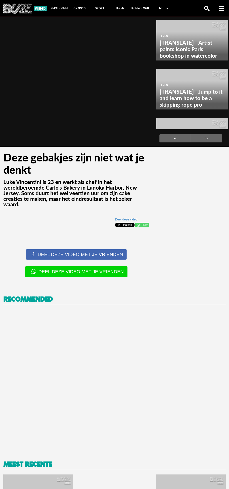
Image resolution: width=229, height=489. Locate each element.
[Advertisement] (114, 381)
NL (163, 8)
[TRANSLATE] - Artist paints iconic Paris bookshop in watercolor (188, 49)
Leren (164, 36)
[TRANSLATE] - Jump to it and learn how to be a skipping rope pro (191, 98)
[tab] (59, 8)
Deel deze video (126, 219)
